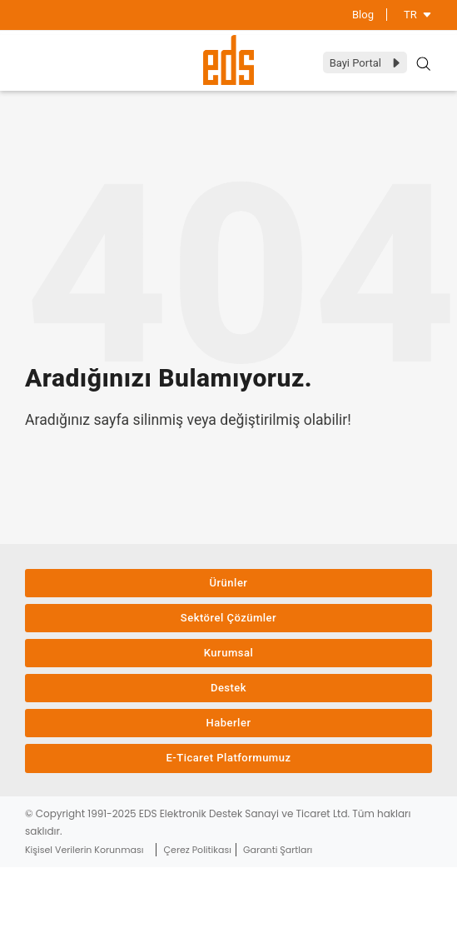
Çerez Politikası (197, 849)
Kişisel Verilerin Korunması (84, 849)
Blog (363, 14)
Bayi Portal (366, 63)
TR (418, 14)
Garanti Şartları (277, 849)
